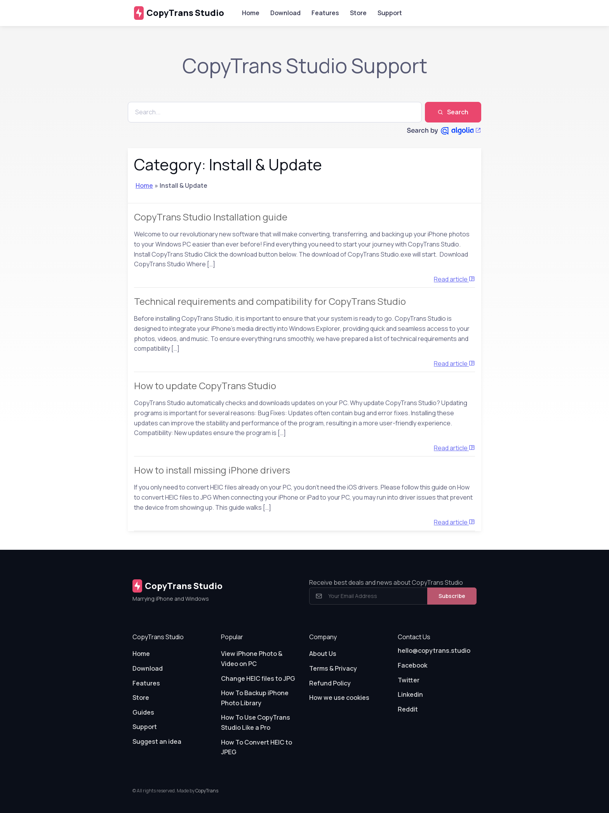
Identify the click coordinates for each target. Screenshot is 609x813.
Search (453, 112)
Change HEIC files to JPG (258, 678)
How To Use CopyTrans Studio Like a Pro (255, 722)
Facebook (412, 665)
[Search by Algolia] (444, 131)
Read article (454, 279)
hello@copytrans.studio (434, 650)
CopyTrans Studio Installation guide (210, 216)
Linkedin (410, 694)
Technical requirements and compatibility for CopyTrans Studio (270, 301)
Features (325, 13)
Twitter (408, 680)
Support (390, 13)
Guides (143, 712)
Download (285, 13)
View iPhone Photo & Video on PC (251, 658)
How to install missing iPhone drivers (212, 469)
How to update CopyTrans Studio (205, 385)
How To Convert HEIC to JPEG (256, 747)
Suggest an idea (156, 741)
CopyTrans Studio (179, 12)
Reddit (408, 709)
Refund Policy (330, 683)
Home (250, 13)
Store (358, 13)
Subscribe (451, 596)
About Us (322, 653)
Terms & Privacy (333, 668)
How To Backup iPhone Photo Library (255, 698)
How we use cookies (339, 697)
